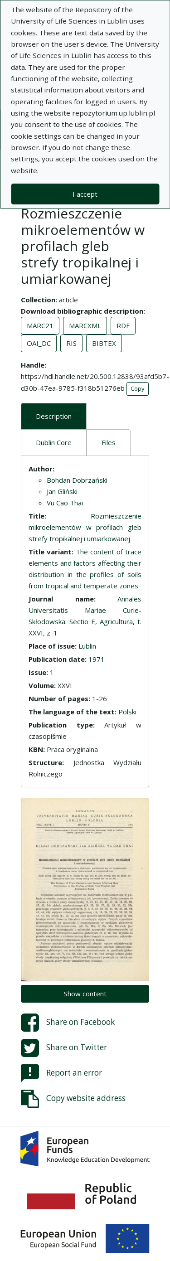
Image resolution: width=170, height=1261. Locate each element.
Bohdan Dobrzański (77, 480)
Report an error (61, 1073)
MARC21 (40, 325)
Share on (68, 1023)
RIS (71, 343)
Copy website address (73, 1099)
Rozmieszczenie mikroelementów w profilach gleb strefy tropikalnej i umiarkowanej (85, 527)
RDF (123, 325)
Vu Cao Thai (65, 502)
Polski (127, 711)
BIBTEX (104, 343)
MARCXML (85, 325)
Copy (138, 388)
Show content (85, 993)
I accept (85, 194)
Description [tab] (54, 416)
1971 (96, 659)
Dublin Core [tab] (54, 442)
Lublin (87, 645)
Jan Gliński (62, 491)
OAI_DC (39, 343)
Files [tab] (109, 442)
